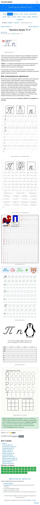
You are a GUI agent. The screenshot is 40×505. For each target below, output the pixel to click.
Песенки (14, 16)
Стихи (21, 14)
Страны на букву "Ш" (7, 450)
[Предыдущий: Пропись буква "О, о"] (6, 26)
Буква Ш (4, 443)
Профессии (20, 19)
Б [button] (5, 467)
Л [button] (2, 470)
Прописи (10, 14)
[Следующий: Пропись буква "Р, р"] (33, 26)
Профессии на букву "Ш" (8, 456)
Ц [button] (34, 470)
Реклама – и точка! (31, 500)
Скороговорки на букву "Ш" (9, 446)
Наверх (36, 503)
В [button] (8, 467)
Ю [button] (23, 472)
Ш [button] (5, 472)
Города (29, 16)
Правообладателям (15, 479)
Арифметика (7, 485)
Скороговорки (33, 14)
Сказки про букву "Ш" (7, 455)
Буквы (5, 14)
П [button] (14, 470)
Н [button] (8, 470)
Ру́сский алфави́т (7, 2)
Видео (9, 16)
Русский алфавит (8, 483)
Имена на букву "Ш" (7, 461)
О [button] (11, 470)
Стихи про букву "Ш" (7, 445)
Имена (19, 16)
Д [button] (14, 467)
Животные (35, 16)
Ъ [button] (11, 472)
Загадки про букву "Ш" (8, 448)
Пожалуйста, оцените (6, 436)
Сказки (4, 16)
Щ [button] (8, 472)
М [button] (5, 470)
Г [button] (11, 467)
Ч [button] (2, 472)
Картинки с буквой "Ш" (8, 463)
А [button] (2, 467)
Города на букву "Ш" (7, 451)
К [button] (34, 467)
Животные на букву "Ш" (8, 453)
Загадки (26, 14)
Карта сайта (26, 479)
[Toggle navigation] (37, 2)
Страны (24, 16)
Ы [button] (14, 472)
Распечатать (4, 32)
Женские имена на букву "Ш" (9, 458)
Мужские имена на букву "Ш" (9, 460)
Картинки (15, 14)
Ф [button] (28, 470)
